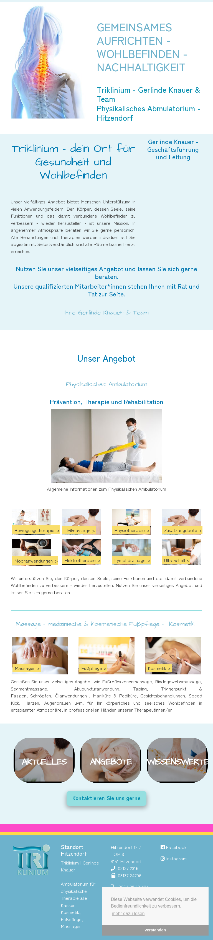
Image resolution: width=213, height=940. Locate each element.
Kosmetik (157, 667)
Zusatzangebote (180, 529)
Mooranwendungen (33, 560)
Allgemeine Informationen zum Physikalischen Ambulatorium (106, 488)
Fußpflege (91, 667)
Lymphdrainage (130, 559)
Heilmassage (77, 530)
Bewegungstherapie (34, 529)
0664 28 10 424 (133, 886)
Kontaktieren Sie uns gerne (106, 798)
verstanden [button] (155, 930)
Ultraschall (174, 560)
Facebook (174, 846)
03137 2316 (127, 868)
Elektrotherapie (80, 559)
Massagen (25, 667)
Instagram (176, 858)
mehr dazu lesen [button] (128, 913)
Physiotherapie (129, 529)
